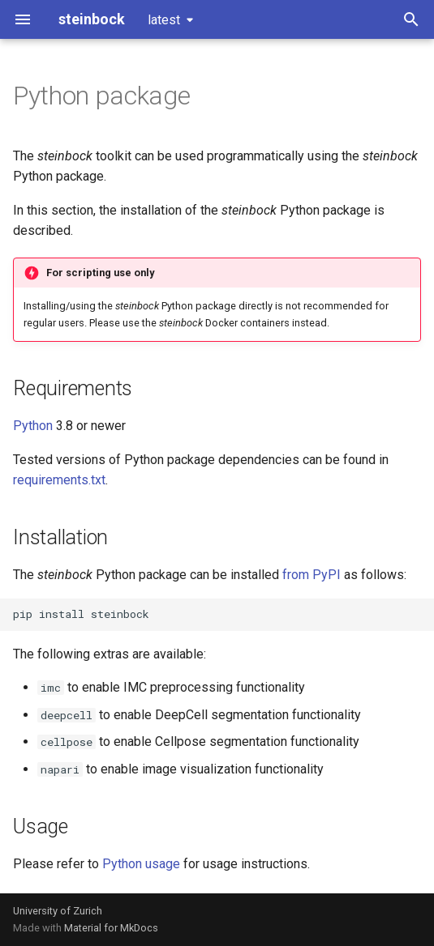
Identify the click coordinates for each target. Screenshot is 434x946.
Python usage (141, 863)
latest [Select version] (164, 20)
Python (33, 425)
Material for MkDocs (111, 928)
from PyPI (311, 574)
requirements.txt (59, 480)
